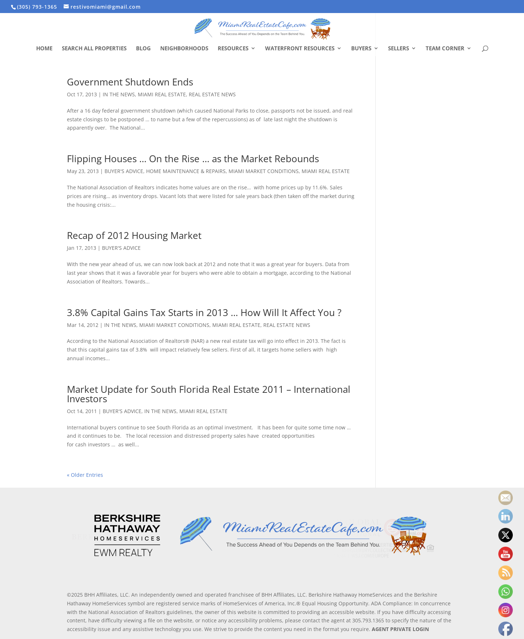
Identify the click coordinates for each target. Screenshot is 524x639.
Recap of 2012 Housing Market (134, 235)
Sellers (398, 49)
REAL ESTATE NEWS (212, 94)
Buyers (361, 49)
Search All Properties (94, 49)
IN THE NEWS (119, 94)
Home (44, 49)
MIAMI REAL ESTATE (162, 94)
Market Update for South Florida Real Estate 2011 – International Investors (208, 394)
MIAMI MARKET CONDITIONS (264, 171)
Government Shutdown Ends (130, 81)
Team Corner (445, 49)
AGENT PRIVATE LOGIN (400, 629)
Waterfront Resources (300, 49)
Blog (143, 49)
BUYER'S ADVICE (124, 171)
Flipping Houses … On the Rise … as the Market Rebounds (193, 158)
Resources (233, 49)
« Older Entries (85, 474)
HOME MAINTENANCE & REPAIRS (186, 171)
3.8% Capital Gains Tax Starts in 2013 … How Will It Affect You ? (204, 312)
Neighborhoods (184, 49)
